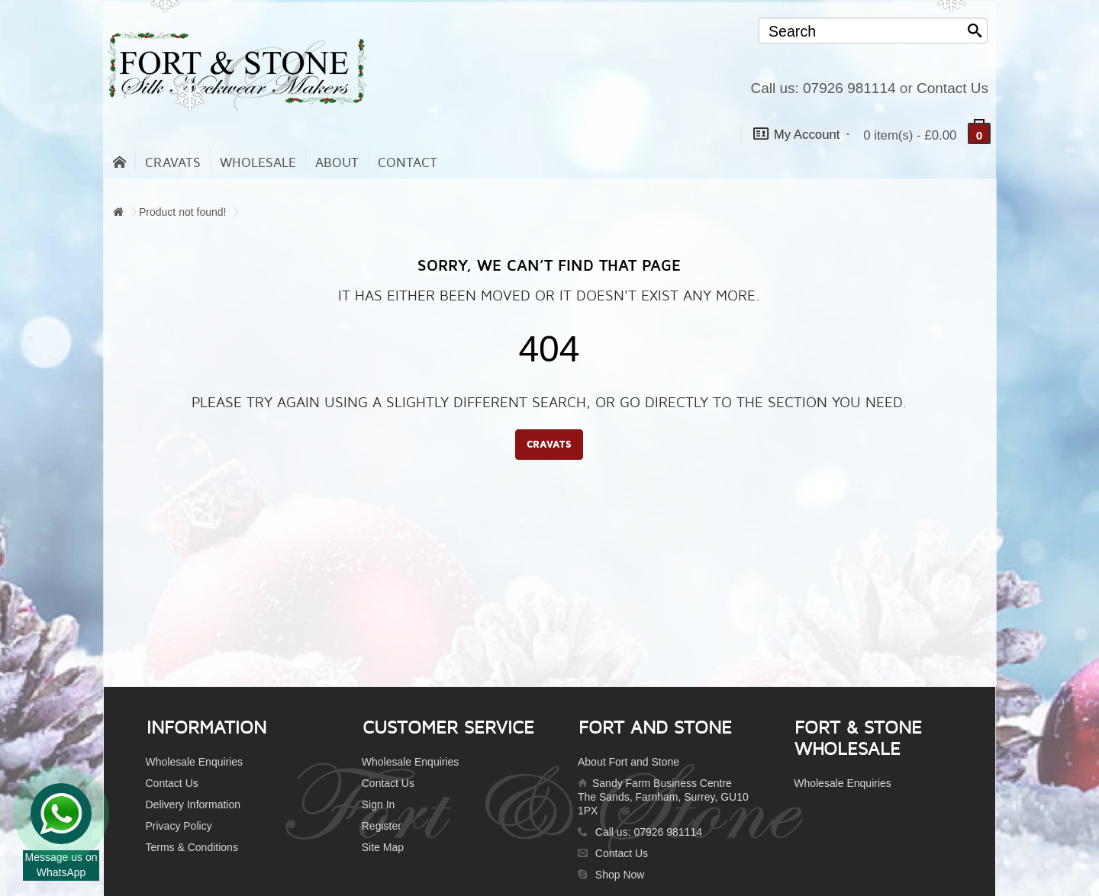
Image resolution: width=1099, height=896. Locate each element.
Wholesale (258, 163)
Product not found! (182, 212)
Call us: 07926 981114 (822, 88)
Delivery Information (193, 804)
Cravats (173, 163)
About (337, 163)
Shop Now (620, 875)
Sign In (378, 804)
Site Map (383, 847)
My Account (801, 134)
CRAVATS (549, 444)
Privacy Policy (179, 826)
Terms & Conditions (192, 847)
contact (407, 163)
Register (381, 826)
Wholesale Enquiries (194, 762)
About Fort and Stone (628, 762)
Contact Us (952, 88)
